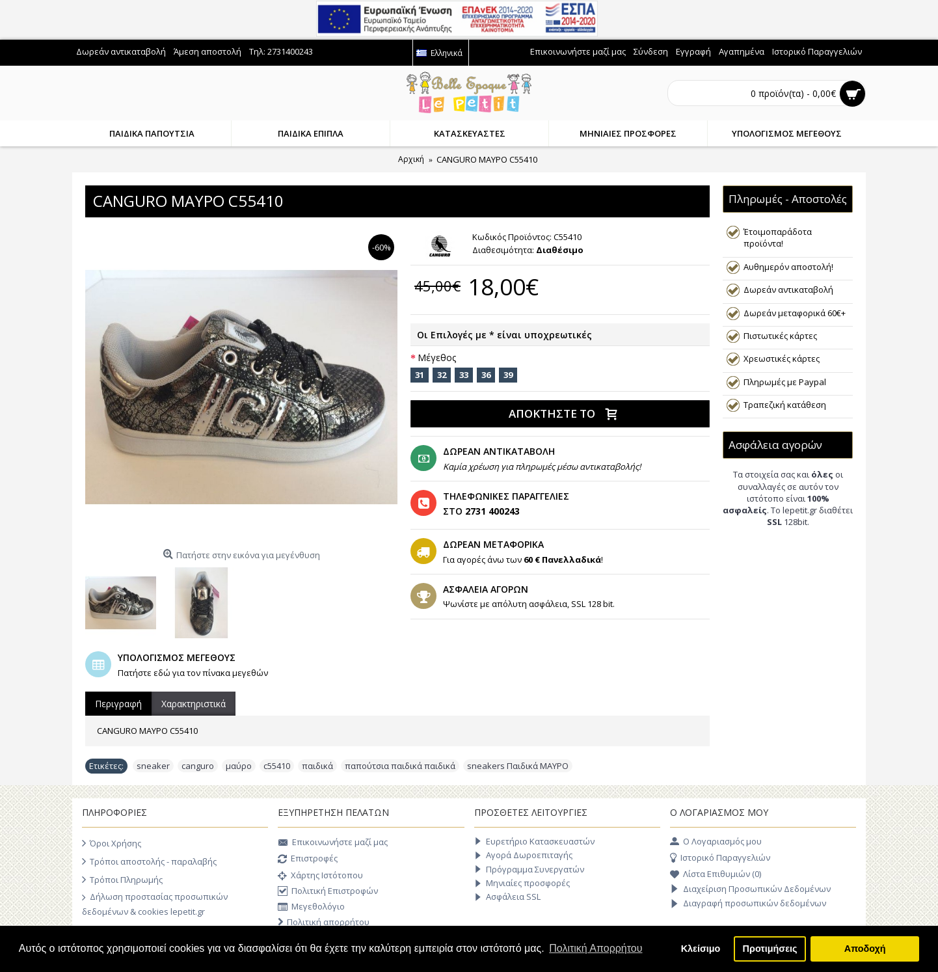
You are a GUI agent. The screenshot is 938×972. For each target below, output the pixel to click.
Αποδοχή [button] (865, 948)
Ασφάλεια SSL (507, 897)
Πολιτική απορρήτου (323, 922)
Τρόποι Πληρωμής (122, 879)
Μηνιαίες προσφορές (522, 883)
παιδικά (317, 766)
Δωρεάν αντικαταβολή (788, 289)
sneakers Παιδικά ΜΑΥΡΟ (518, 766)
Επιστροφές (308, 859)
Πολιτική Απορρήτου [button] (595, 948)
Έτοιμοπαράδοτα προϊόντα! (778, 237)
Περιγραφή (118, 703)
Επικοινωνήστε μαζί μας (333, 843)
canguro (197, 766)
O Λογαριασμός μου (716, 841)
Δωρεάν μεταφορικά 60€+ (795, 313)
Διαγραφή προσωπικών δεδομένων (748, 903)
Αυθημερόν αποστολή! (788, 267)
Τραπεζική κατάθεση (785, 405)
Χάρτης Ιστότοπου (320, 876)
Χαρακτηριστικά (193, 703)
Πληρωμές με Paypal (785, 382)
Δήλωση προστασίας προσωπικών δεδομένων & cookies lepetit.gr (155, 904)
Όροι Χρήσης (111, 843)
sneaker (153, 766)
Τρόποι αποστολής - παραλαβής (149, 861)
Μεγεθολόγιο (311, 907)
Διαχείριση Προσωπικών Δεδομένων (750, 889)
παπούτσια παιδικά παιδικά (400, 766)
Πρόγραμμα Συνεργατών (529, 869)
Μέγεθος (437, 357)
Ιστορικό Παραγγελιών (720, 858)
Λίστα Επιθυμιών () (715, 874)
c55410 (276, 766)
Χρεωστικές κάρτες (782, 358)
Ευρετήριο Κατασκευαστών (534, 841)
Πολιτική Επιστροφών (328, 891)
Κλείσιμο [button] (701, 948)
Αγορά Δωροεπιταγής (523, 855)
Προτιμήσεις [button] (770, 948)
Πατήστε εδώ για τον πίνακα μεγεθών (193, 673)
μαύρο (239, 766)
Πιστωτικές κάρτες (780, 336)
